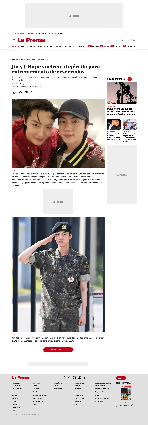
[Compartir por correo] (26, 92)
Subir (121, 378)
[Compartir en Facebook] (20, 92)
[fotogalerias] (117, 79)
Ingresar (126, 40)
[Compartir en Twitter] (32, 92)
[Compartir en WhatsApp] (15, 92)
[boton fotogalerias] (129, 79)
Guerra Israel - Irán (44, 33)
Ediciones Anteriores (124, 405)
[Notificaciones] (116, 40)
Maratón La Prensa (58, 33)
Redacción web (19, 84)
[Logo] (26, 40)
